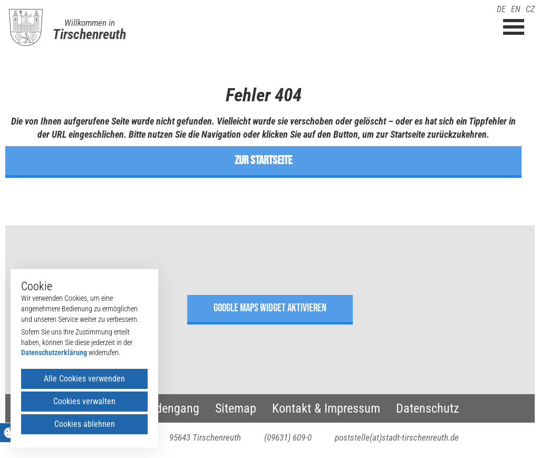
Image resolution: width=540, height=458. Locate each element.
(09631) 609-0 (288, 437)
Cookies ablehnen (84, 424)
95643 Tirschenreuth (205, 437)
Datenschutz (427, 408)
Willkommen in (89, 22)
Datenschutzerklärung (54, 352)
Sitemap (235, 408)
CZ (530, 9)
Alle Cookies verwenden (84, 379)
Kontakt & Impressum (326, 408)
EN (515, 9)
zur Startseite (263, 160)
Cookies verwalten (84, 401)
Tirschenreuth (89, 34)
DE (501, 9)
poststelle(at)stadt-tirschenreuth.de (397, 437)
